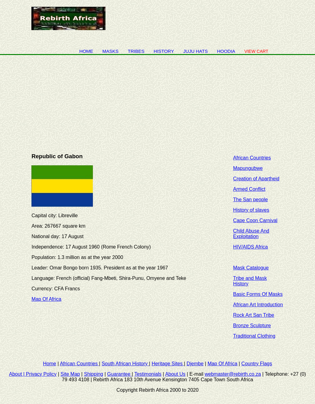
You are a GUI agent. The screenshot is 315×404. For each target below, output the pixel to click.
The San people (250, 199)
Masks (110, 51)
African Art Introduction (258, 304)
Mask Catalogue (251, 267)
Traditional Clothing (254, 336)
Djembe (194, 363)
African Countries (252, 157)
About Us (175, 374)
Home (86, 51)
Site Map (70, 374)
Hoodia (226, 51)
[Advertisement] (157, 101)
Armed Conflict (249, 189)
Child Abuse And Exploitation (251, 233)
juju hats (195, 51)
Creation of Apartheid (256, 178)
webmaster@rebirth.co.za (233, 374)
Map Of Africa (46, 299)
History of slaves (251, 210)
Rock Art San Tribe (253, 315)
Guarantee (119, 374)
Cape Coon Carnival (255, 220)
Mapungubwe (248, 168)
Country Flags (256, 363)
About (17, 374)
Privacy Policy (41, 374)
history (164, 51)
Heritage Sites (168, 363)
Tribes (136, 51)
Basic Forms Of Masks (258, 294)
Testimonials (147, 374)
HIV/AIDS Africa (250, 246)
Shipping (93, 374)
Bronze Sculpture (252, 325)
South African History (125, 363)
